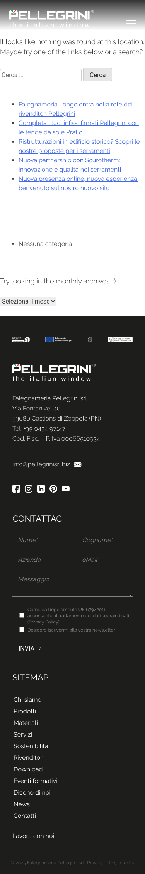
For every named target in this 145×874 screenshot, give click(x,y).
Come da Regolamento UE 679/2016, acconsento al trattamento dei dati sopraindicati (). (78, 616)
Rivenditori (29, 757)
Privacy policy (101, 862)
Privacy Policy (43, 622)
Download (28, 769)
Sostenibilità (31, 746)
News (22, 804)
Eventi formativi (36, 781)
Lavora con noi (33, 836)
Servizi (23, 734)
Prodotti (25, 711)
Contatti (25, 815)
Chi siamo (27, 699)
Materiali (26, 722)
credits (127, 862)
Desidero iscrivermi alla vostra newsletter (71, 630)
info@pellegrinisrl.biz (47, 464)
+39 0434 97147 (44, 428)
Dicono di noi (32, 792)
